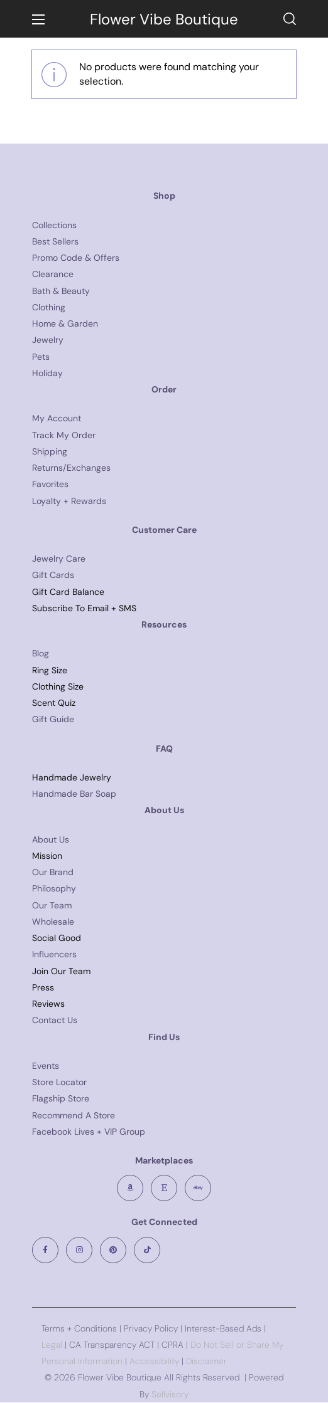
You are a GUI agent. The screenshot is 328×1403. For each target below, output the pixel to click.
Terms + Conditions (79, 1328)
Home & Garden (65, 323)
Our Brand (53, 872)
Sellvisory (170, 1394)
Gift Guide (53, 719)
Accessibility (153, 1361)
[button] (289, 19)
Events (45, 1065)
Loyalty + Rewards (69, 501)
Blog (40, 653)
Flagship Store (60, 1098)
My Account (56, 418)
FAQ (164, 748)
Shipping (49, 451)
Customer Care (164, 529)
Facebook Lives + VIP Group (88, 1131)
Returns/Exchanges (71, 467)
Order (164, 389)
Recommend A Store (73, 1115)
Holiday (47, 373)
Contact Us (54, 1020)
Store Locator (59, 1082)
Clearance (53, 274)
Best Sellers (55, 241)
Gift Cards (53, 575)
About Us (50, 839)
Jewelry (47, 339)
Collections (54, 225)
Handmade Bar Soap (74, 793)
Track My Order (64, 435)
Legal (51, 1344)
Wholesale (53, 921)
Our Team (52, 905)
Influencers (54, 954)
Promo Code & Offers (75, 257)
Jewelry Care (58, 558)
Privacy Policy (151, 1328)
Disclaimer (206, 1361)
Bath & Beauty (61, 291)
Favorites (50, 484)
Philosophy (54, 888)
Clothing (48, 307)
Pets (41, 356)
